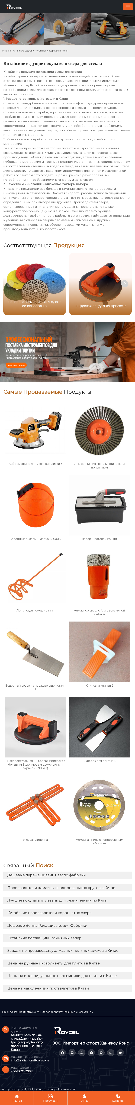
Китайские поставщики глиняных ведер (44, 938)
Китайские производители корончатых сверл (49, 913)
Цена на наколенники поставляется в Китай (48, 988)
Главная (6, 50)
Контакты (118, 1098)
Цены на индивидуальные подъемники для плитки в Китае (62, 976)
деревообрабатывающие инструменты (67, 1011)
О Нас (84, 1098)
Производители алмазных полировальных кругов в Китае (61, 888)
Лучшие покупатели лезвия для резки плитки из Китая (58, 900)
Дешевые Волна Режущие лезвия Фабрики (47, 925)
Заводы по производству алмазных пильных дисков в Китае (62, 950)
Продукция (50, 1098)
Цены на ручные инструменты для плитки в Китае (53, 963)
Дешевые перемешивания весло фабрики (46, 875)
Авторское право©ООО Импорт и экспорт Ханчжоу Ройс (39, 1089)
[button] (124, 283)
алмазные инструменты (25, 1011)
